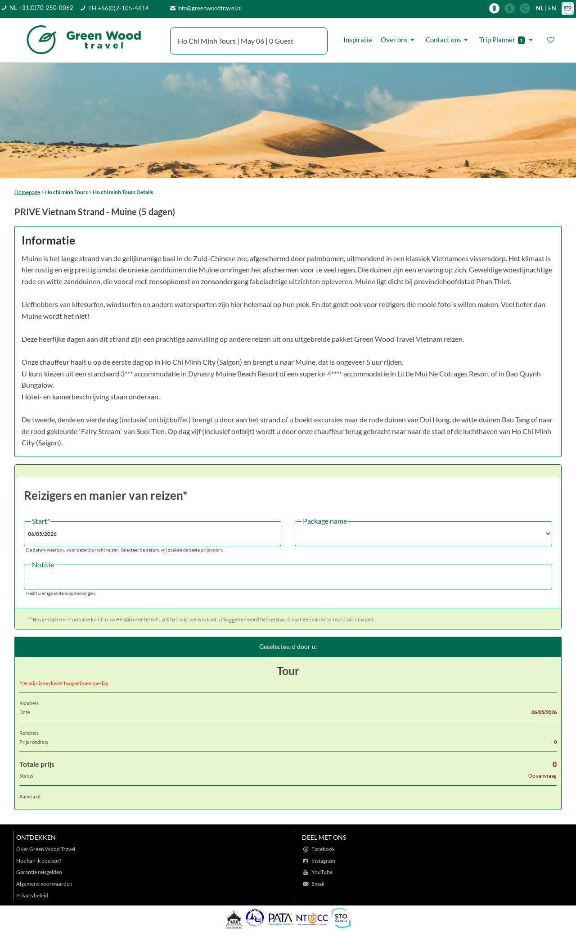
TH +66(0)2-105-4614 (118, 8)
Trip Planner (507, 40)
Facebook (323, 849)
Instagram (323, 860)
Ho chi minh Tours (66, 192)
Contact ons (448, 40)
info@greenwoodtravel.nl (209, 8)
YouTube (322, 872)
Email (317, 883)
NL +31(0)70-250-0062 (41, 7)
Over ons (399, 40)
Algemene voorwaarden (44, 883)
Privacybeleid (32, 895)
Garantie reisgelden (39, 872)
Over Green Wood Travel (45, 849)
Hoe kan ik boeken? (38, 860)
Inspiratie (357, 40)
